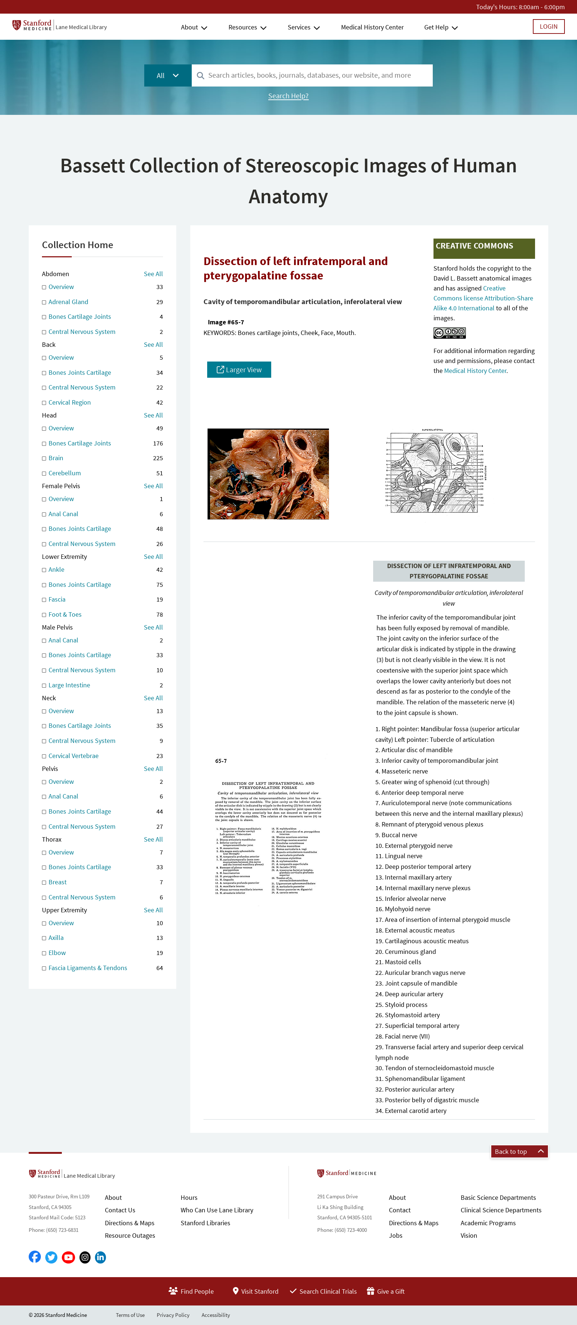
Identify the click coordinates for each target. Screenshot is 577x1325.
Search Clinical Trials (323, 1291)
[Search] (200, 76)
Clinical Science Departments (501, 1210)
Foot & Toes (102, 614)
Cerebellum (102, 473)
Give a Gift (386, 1291)
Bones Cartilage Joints (102, 316)
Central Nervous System (102, 332)
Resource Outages (130, 1235)
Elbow (102, 953)
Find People (191, 1291)
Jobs (396, 1235)
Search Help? (288, 96)
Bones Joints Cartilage (102, 372)
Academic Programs (488, 1223)
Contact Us (120, 1210)
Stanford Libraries (205, 1223)
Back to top (519, 1151)
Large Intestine (102, 685)
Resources (243, 27)
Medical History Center (372, 27)
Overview (102, 287)
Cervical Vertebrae (102, 756)
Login (549, 26)
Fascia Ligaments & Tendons (102, 968)
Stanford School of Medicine (389, 1175)
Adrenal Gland (102, 302)
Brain (102, 458)
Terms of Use (130, 1314)
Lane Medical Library (81, 27)
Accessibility (216, 1314)
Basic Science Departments (498, 1197)
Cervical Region (102, 402)
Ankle (102, 569)
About (189, 27)
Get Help (436, 27)
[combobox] (312, 75)
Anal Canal (102, 514)
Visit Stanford (256, 1291)
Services (299, 27)
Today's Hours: (496, 7)
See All (153, 273)
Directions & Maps (130, 1223)
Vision (469, 1235)
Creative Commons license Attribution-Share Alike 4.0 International (483, 298)
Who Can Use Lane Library (217, 1210)
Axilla (102, 938)
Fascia (102, 599)
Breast (102, 882)
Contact (400, 1210)
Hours (189, 1197)
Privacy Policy (173, 1314)
